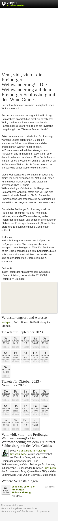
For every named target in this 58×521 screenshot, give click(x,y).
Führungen (50, 468)
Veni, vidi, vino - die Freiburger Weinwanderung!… (23, 489)
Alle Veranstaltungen (12, 505)
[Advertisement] (29, 40)
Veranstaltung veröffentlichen (17, 511)
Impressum (43, 511)
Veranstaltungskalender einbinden (19, 508)
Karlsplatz (7, 322)
